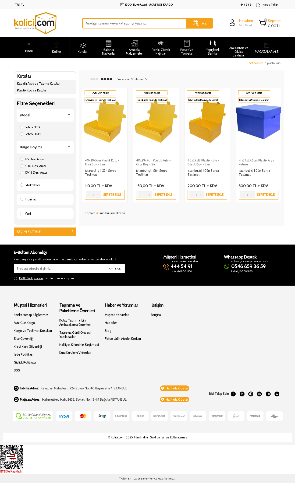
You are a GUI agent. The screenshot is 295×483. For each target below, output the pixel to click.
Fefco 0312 (30, 127)
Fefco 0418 (30, 134)
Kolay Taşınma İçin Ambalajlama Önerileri (75, 322)
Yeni (25, 213)
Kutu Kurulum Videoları (75, 352)
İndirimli (28, 199)
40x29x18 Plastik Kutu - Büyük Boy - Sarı (203, 162)
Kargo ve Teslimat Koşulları (33, 331)
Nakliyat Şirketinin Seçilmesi (79, 345)
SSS (17, 370)
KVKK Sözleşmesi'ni (31, 278)
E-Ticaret (134, 478)
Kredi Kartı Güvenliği (28, 346)
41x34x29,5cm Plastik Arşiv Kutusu (256, 162)
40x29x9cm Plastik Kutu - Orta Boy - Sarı (153, 162)
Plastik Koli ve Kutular (32, 90)
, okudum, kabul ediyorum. (45, 278)
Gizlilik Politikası (25, 362)
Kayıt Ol (115, 268)
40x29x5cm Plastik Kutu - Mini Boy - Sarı (102, 162)
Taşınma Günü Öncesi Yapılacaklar (75, 334)
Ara (199, 23)
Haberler (111, 323)
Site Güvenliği (23, 338)
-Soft (123, 478)
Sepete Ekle (112, 194)
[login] (240, 22)
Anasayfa (256, 63)
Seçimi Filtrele (45, 232)
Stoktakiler (30, 185)
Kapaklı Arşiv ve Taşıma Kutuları (38, 83)
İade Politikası (23, 354)
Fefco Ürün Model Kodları (123, 338)
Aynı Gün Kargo (24, 323)
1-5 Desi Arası (32, 159)
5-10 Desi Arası (33, 166)
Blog (108, 331)
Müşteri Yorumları (117, 315)
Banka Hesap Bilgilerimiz (31, 315)
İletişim (155, 315)
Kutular (24, 76)
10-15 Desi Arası (33, 172)
